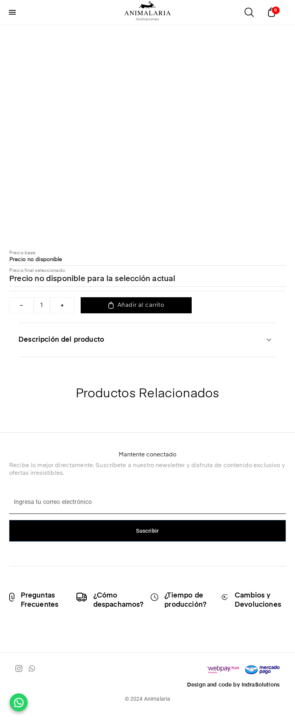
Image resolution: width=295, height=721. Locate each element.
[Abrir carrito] (273, 12)
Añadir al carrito (136, 305)
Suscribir (147, 531)
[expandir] (269, 339)
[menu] (12, 12)
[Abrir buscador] (249, 12)
